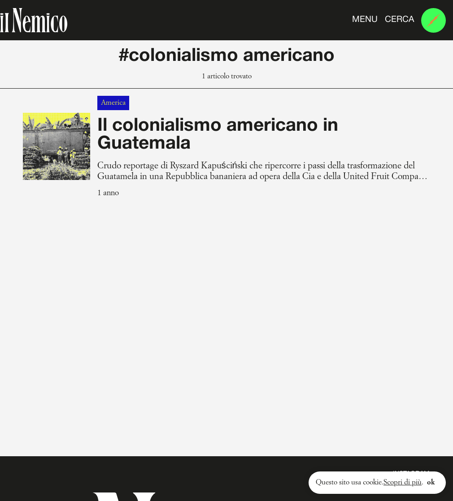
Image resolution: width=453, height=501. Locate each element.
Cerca (399, 20)
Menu (365, 20)
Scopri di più (402, 482)
